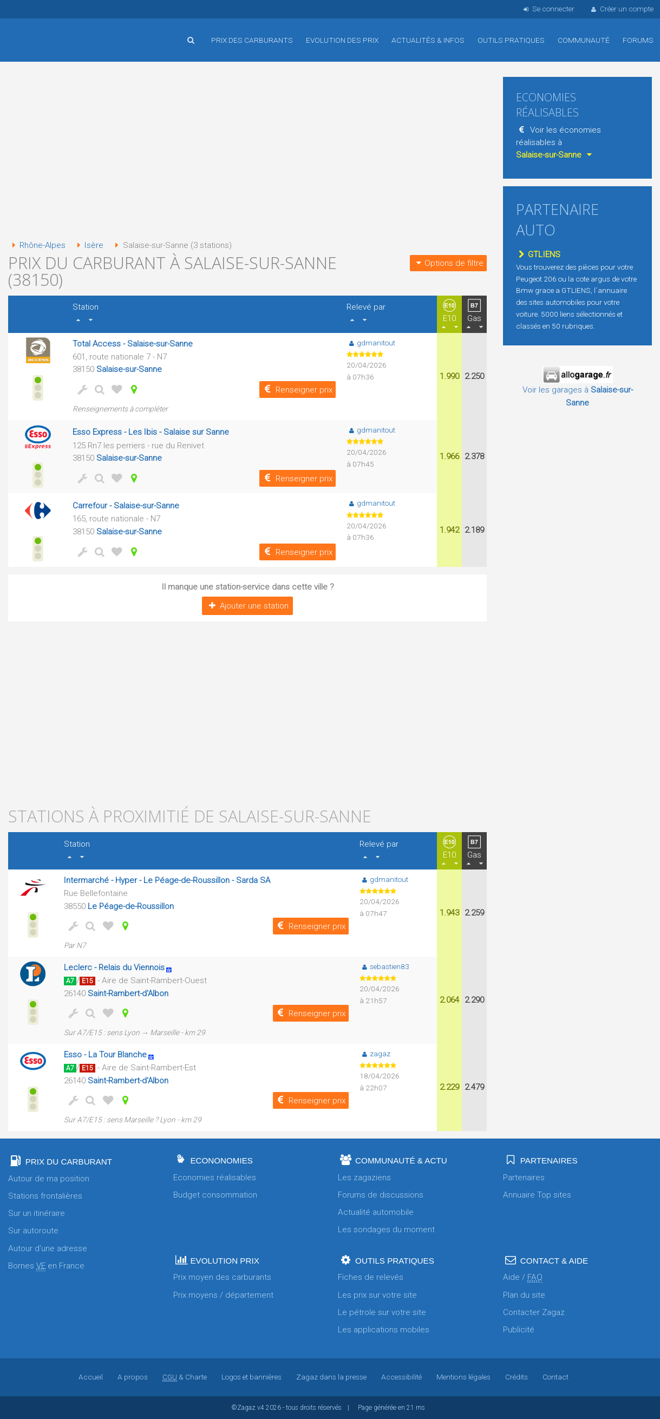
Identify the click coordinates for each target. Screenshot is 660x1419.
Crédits (516, 1376)
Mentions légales (463, 1376)
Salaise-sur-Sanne (129, 369)
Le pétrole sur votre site (382, 1312)
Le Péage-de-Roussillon (130, 906)
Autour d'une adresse (47, 1248)
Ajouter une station (247, 606)
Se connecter (547, 8)
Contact (555, 1376)
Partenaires (524, 1177)
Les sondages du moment (386, 1229)
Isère (89, 245)
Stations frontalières (45, 1196)
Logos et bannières (251, 1376)
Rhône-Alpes (37, 245)
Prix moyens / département (223, 1295)
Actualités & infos (428, 40)
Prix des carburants (252, 40)
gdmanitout (371, 342)
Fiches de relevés (370, 1277)
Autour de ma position (48, 1178)
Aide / (523, 1277)
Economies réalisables (214, 1177)
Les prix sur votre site (377, 1295)
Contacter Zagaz (534, 1312)
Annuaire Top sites (537, 1195)
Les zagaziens (364, 1177)
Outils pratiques (511, 40)
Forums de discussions (380, 1195)
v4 (260, 1407)
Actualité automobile (376, 1212)
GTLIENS (538, 254)
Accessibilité (401, 1376)
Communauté (584, 40)
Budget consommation (215, 1195)
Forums (638, 40)
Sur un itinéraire (36, 1213)
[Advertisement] (247, 151)
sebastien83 (385, 966)
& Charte (184, 1376)
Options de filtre (448, 263)
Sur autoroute (33, 1230)
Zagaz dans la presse (331, 1376)
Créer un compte (622, 8)
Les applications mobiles (383, 1330)
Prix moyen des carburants (222, 1277)
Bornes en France (46, 1266)
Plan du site (524, 1295)
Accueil (43, 31)
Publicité (518, 1330)
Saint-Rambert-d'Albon (127, 993)
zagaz (375, 1053)
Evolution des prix (342, 40)
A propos (133, 1376)
